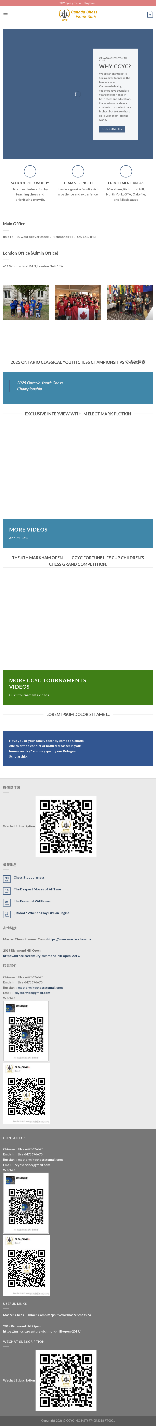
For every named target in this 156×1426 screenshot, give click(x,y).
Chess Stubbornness (29, 877)
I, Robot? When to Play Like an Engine (41, 913)
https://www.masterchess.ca (69, 939)
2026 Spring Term (70, 3)
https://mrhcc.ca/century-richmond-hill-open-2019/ (41, 956)
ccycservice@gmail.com (32, 992)
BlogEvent (89, 3)
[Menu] (5, 15)
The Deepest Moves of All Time (37, 889)
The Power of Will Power (32, 901)
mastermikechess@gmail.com (40, 987)
